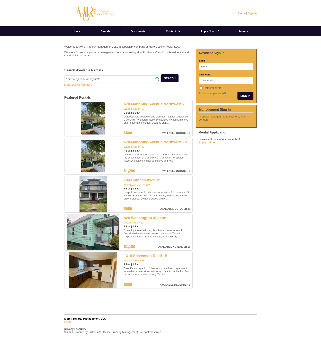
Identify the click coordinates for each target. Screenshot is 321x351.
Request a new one (211, 96)
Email (202, 60)
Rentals (105, 31)
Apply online (207, 142)
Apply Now (210, 31)
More (243, 31)
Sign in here (206, 122)
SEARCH (170, 78)
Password (205, 74)
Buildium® (94, 332)
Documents (138, 31)
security (81, 328)
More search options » (78, 85)
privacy (69, 328)
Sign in (252, 13)
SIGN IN (245, 95)
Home (242, 13)
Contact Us (173, 31)
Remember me (212, 87)
